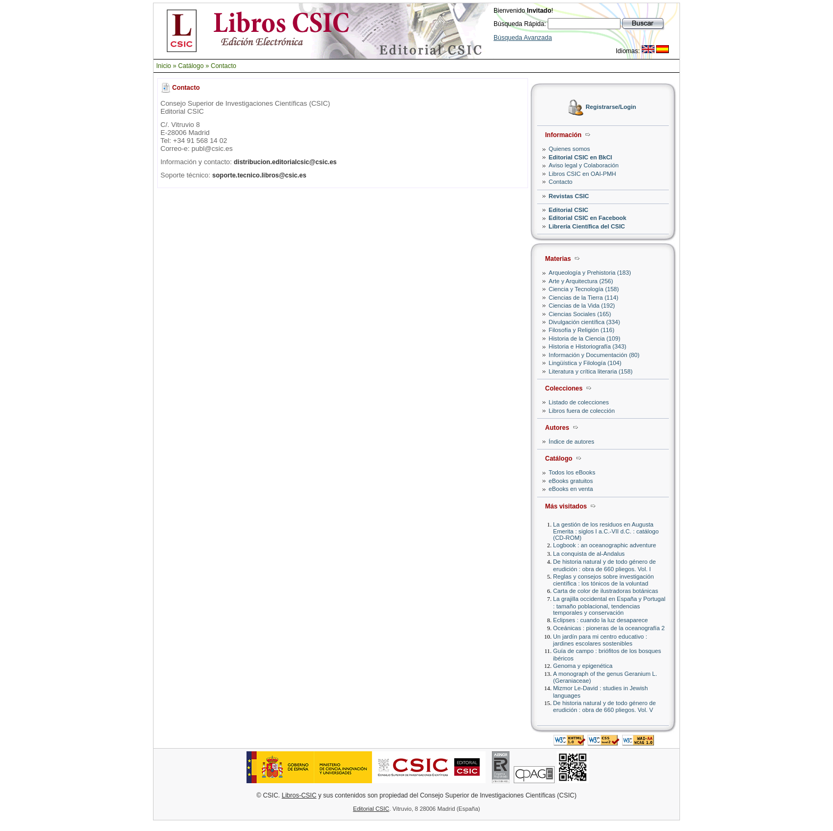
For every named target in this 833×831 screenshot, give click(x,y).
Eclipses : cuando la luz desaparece (600, 620)
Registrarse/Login (610, 107)
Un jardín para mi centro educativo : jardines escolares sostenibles (600, 640)
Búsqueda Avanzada (523, 37)
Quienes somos (569, 149)
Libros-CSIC (299, 795)
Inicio (163, 66)
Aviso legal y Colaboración (584, 165)
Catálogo (190, 66)
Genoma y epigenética (583, 666)
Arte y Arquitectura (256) (581, 281)
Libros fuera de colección (582, 411)
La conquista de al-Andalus (589, 553)
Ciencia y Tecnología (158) (584, 289)
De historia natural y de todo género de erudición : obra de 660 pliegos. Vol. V (604, 706)
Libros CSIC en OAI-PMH (582, 174)
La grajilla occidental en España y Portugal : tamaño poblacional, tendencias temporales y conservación (609, 605)
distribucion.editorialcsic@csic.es (285, 162)
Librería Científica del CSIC (587, 226)
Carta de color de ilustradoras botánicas (605, 591)
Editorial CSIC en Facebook (587, 218)
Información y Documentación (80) (594, 355)
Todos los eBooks (572, 472)
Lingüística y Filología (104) (585, 363)
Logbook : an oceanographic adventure (604, 545)
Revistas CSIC (569, 196)
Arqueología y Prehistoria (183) (590, 272)
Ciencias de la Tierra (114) (583, 297)
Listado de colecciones (579, 402)
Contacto (223, 66)
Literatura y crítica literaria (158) (591, 371)
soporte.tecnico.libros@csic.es (259, 175)
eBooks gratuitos (571, 481)
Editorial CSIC (569, 210)
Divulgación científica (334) (584, 322)
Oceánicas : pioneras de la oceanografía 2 (609, 628)
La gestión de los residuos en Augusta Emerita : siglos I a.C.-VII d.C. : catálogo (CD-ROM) (606, 531)
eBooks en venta (571, 489)
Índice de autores (571, 441)
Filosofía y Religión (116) (582, 330)
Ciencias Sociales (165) (580, 314)
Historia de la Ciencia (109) (584, 338)
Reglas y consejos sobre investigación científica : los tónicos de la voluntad (603, 580)
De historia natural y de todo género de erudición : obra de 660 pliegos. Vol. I (604, 565)
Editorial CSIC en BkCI (580, 157)
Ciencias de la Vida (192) (582, 305)
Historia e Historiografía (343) (587, 346)
